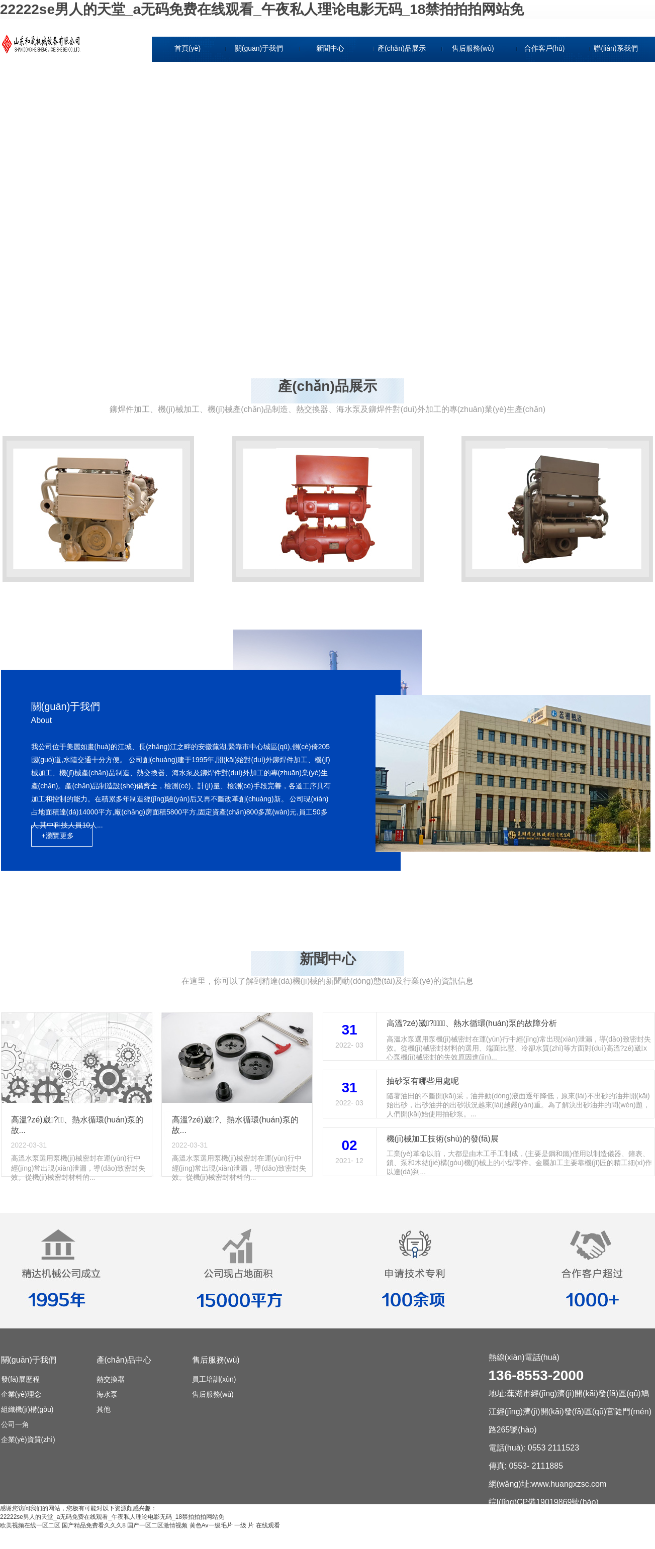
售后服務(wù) (473, 48)
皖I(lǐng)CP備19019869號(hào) (544, 1502)
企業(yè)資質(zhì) (260, 164)
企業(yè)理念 (260, 94)
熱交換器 (111, 1379)
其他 (104, 1409)
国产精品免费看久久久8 (94, 1525)
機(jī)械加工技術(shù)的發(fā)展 (443, 1138)
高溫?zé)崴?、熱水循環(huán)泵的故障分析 (472, 1023)
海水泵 (107, 1394)
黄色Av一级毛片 (211, 1525)
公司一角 (260, 141)
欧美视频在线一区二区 (30, 1525)
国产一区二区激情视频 (157, 1525)
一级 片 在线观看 (257, 1525)
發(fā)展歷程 (260, 71)
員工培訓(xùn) (214, 1379)
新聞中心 (330, 48)
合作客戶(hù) (544, 48)
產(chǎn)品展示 (402, 48)
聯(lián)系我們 (615, 48)
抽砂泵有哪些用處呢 (423, 1081)
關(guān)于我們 (259, 48)
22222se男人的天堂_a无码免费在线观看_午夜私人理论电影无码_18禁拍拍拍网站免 (262, 9)
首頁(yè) (187, 48)
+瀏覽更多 (58, 836)
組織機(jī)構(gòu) (259, 118)
